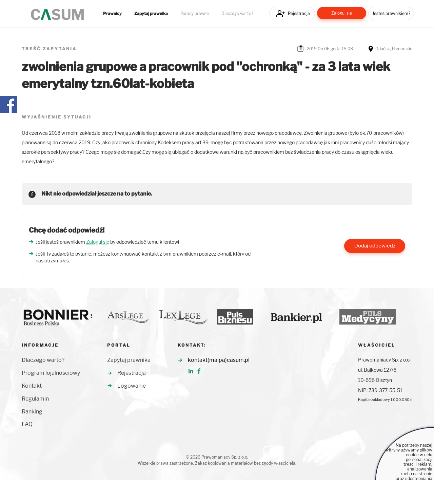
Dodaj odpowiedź (374, 246)
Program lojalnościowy (51, 373)
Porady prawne (194, 13)
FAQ (27, 424)
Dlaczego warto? (237, 13)
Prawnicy (112, 13)
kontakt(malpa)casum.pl (219, 360)
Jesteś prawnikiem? (391, 13)
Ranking (32, 411)
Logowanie (131, 386)
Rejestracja (299, 13)
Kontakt (32, 386)
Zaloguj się (341, 13)
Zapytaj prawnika (151, 13)
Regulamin (35, 398)
